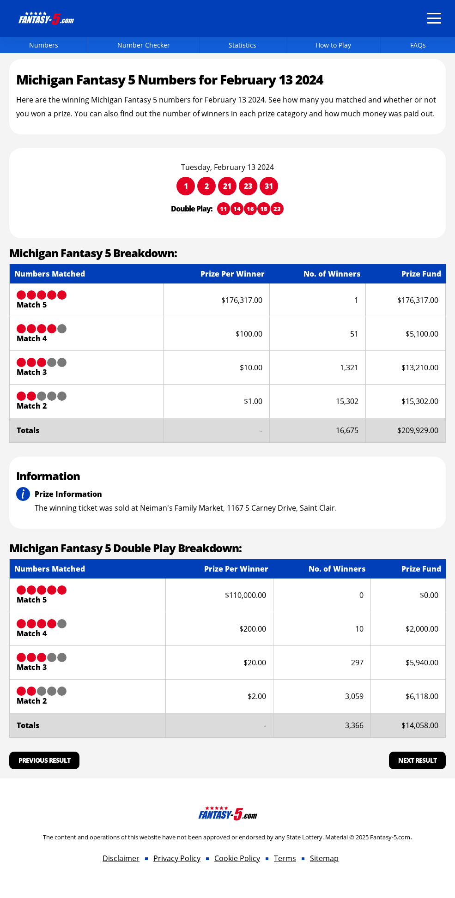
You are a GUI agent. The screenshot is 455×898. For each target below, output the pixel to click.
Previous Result (44, 760)
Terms (285, 858)
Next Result (417, 760)
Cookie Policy (237, 858)
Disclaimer (121, 858)
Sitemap (324, 858)
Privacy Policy (176, 858)
